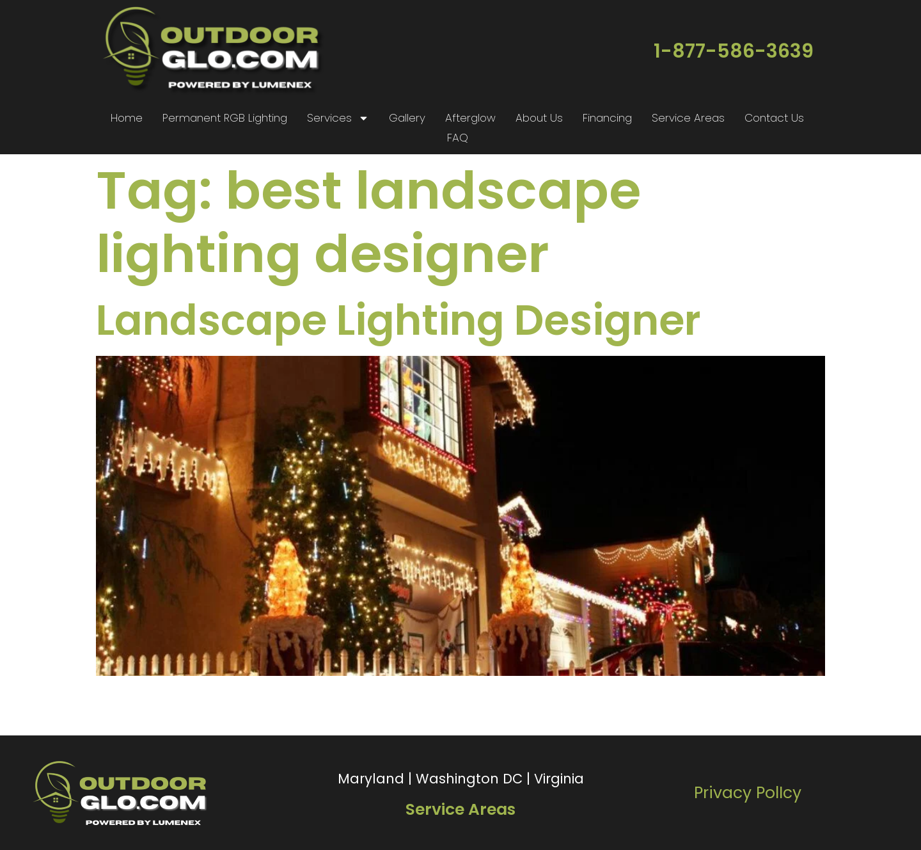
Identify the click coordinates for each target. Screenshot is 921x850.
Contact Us (774, 117)
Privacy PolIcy (747, 793)
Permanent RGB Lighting (224, 117)
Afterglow (470, 117)
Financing (607, 117)
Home (127, 117)
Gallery (407, 117)
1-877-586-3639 (734, 51)
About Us (539, 117)
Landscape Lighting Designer (398, 320)
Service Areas (688, 117)
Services (338, 118)
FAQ (457, 137)
